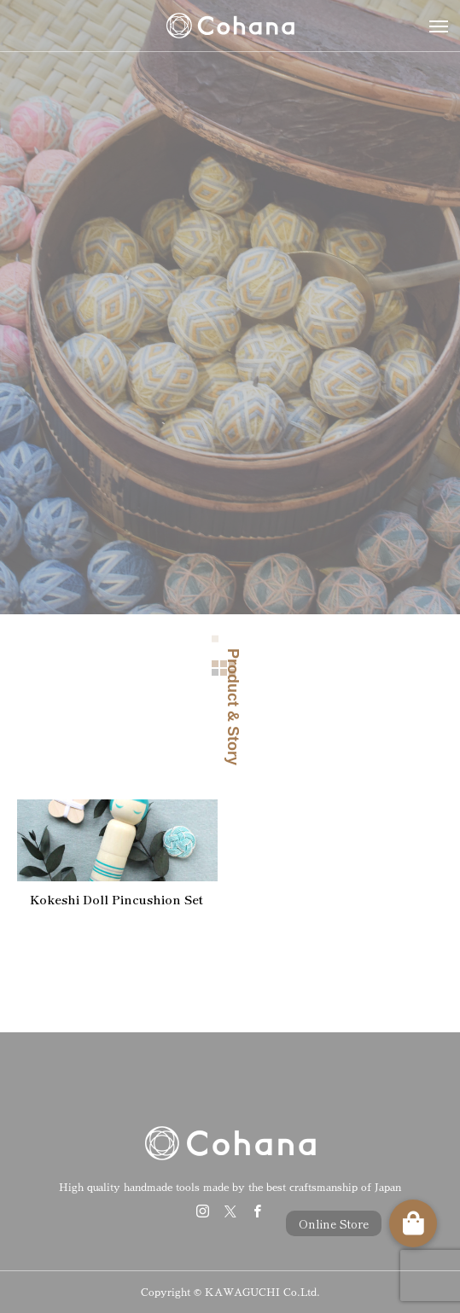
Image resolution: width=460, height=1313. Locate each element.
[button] (413, 1223)
